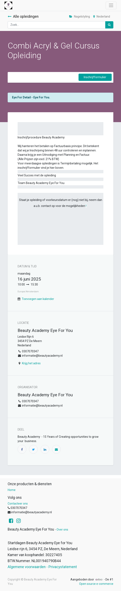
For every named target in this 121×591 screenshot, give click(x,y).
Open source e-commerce (96, 583)
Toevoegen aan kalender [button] (38, 299)
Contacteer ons (18, 503)
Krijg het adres (31, 363)
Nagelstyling (79, 16)
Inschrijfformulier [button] (95, 77)
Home (12, 490)
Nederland (101, 16)
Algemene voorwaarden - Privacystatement (42, 567)
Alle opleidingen (23, 16)
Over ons (62, 529)
